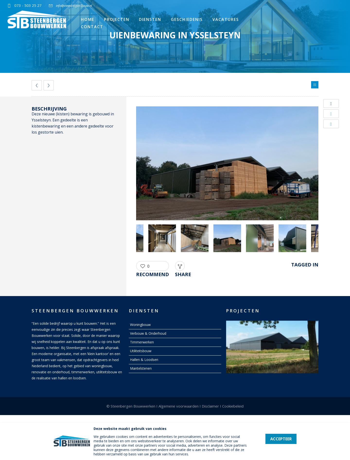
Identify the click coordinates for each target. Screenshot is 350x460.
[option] (227, 164)
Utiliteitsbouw (140, 351)
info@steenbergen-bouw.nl (74, 5)
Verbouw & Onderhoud (148, 333)
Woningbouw (140, 324)
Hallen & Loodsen (144, 359)
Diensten (150, 19)
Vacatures (225, 19)
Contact (92, 26)
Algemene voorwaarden (178, 406)
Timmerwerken (142, 342)
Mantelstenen (141, 368)
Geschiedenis (187, 19)
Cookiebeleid (233, 406)
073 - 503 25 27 (28, 5)
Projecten (116, 19)
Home (87, 19)
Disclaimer (210, 406)
